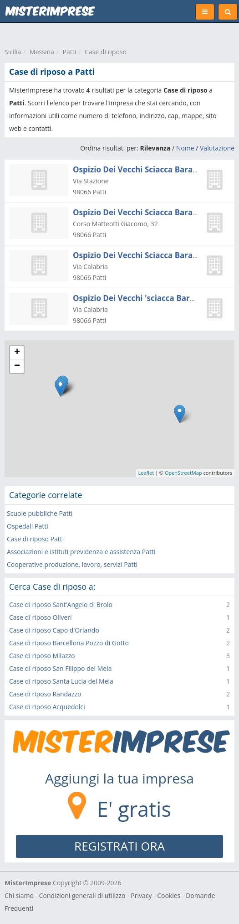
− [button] (17, 366)
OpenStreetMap (183, 472)
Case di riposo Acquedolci (47, 706)
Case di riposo (106, 51)
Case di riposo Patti (35, 539)
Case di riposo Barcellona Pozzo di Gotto (69, 642)
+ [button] (17, 352)
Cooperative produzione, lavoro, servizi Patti (72, 564)
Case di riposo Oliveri (40, 617)
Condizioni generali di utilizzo (82, 895)
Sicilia (13, 51)
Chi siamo (19, 895)
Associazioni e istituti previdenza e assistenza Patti (81, 551)
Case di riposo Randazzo (45, 694)
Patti (69, 51)
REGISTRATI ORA (119, 846)
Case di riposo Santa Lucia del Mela (61, 681)
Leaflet (146, 472)
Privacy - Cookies (155, 895)
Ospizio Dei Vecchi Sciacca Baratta (138, 169)
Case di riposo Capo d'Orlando (54, 630)
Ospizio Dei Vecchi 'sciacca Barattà (139, 298)
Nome (185, 148)
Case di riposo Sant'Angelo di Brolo (60, 604)
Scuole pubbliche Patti (39, 513)
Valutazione (217, 148)
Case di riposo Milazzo (42, 655)
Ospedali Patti (27, 526)
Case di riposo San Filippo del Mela (60, 668)
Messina (42, 51)
